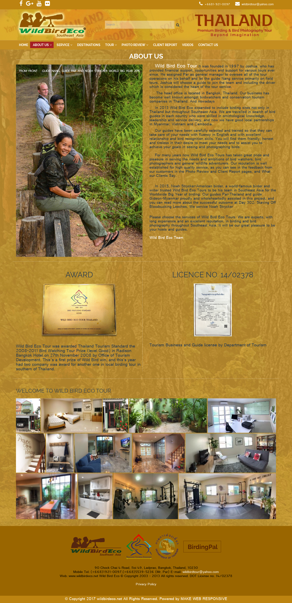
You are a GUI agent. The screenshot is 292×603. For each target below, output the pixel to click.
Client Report (165, 45)
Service (63, 45)
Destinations (88, 45)
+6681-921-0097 (217, 4)
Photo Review (133, 45)
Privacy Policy (146, 584)
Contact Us (208, 45)
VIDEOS (187, 45)
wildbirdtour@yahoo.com (258, 4)
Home (23, 45)
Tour (109, 45)
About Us (41, 45)
